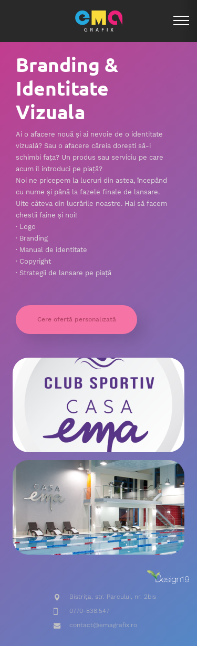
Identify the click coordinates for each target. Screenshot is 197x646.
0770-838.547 (89, 610)
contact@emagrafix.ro (103, 625)
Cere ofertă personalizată (76, 319)
